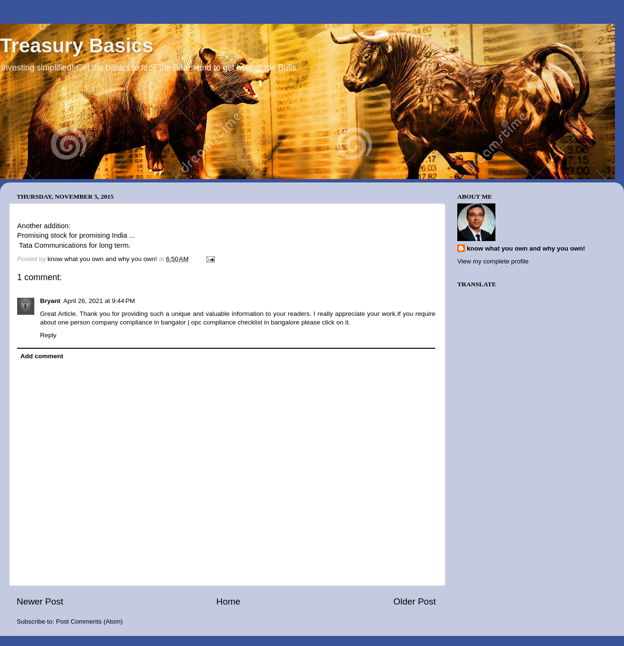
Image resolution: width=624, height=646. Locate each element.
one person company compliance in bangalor (122, 322)
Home (228, 601)
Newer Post (40, 601)
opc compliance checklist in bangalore (245, 322)
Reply (48, 335)
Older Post (414, 601)
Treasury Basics (76, 45)
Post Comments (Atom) (89, 621)
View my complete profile (493, 261)
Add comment (41, 356)
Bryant (50, 300)
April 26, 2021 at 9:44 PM (99, 300)
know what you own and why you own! (526, 248)
